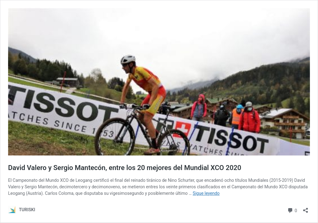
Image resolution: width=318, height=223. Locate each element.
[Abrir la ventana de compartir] (305, 208)
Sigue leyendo (206, 193)
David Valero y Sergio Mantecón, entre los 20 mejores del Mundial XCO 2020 (124, 168)
